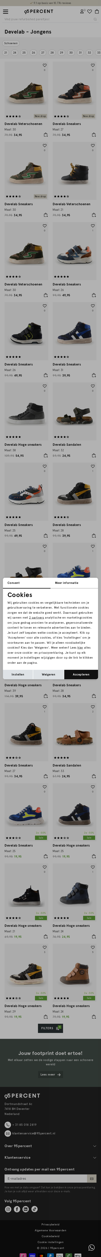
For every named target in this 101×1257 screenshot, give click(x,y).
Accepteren (81, 674)
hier (80, 647)
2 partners (36, 617)
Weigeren (48, 674)
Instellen (18, 674)
